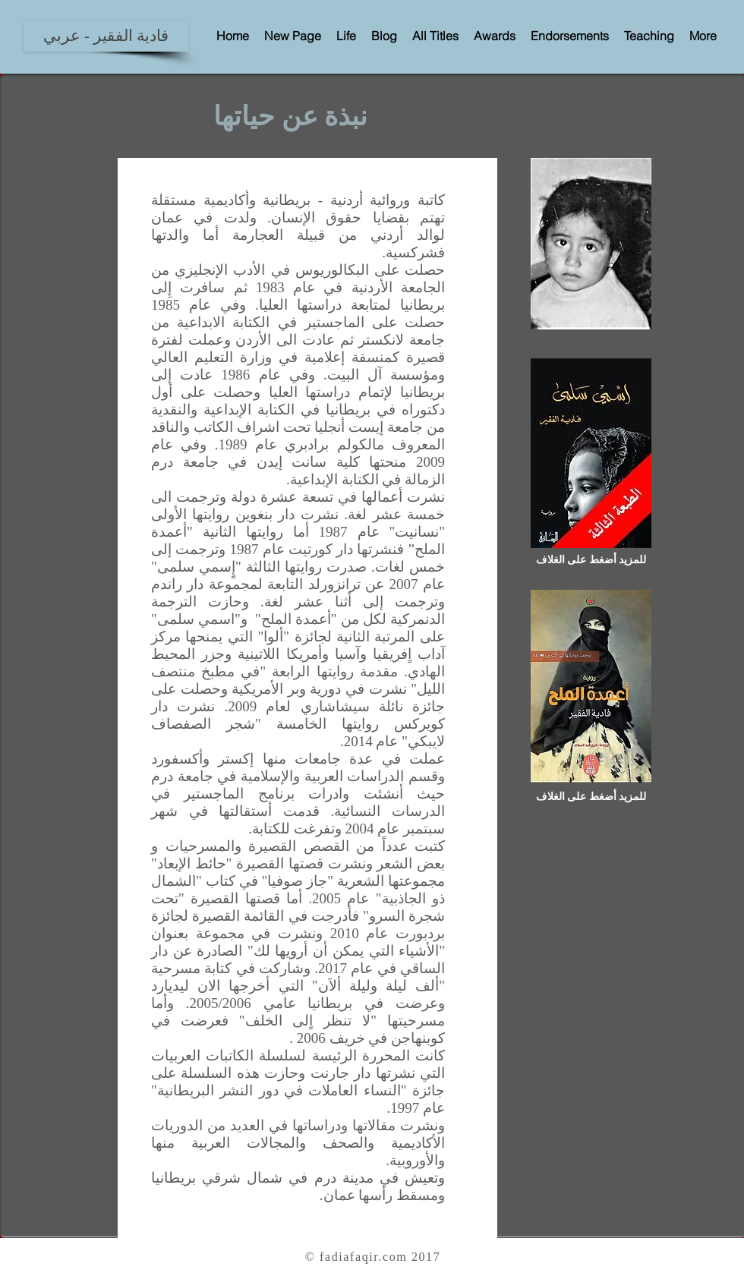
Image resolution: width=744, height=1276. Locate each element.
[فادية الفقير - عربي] (106, 36)
